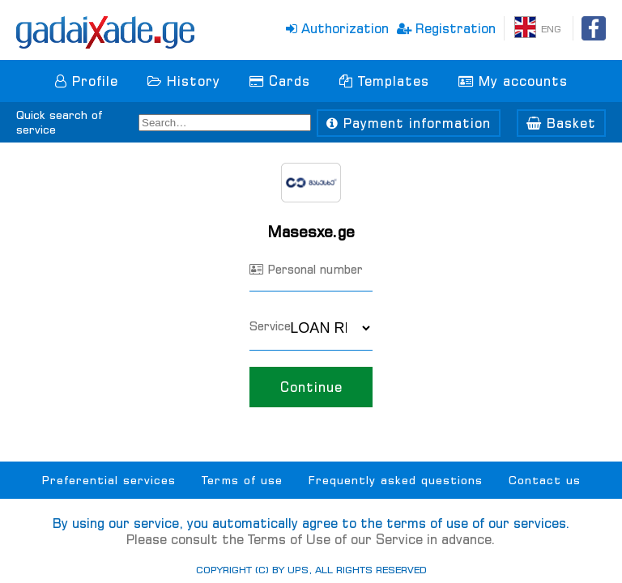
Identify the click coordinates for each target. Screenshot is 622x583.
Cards (279, 81)
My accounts (513, 81)
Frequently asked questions (396, 480)
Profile (86, 81)
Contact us (545, 480)
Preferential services (109, 480)
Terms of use (242, 480)
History (183, 81)
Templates (384, 81)
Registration (446, 28)
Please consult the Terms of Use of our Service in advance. (311, 539)
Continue (310, 387)
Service (270, 326)
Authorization (337, 28)
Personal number (306, 269)
